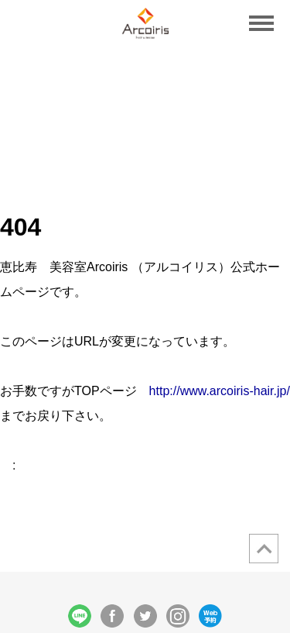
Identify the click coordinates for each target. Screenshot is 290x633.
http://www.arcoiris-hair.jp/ (219, 390)
